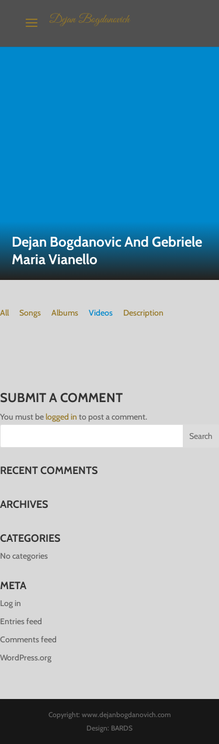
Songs (30, 312)
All (4, 312)
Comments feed (28, 639)
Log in (10, 603)
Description (143, 312)
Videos (101, 312)
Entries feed (21, 621)
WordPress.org (25, 657)
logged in (61, 416)
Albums (64, 312)
